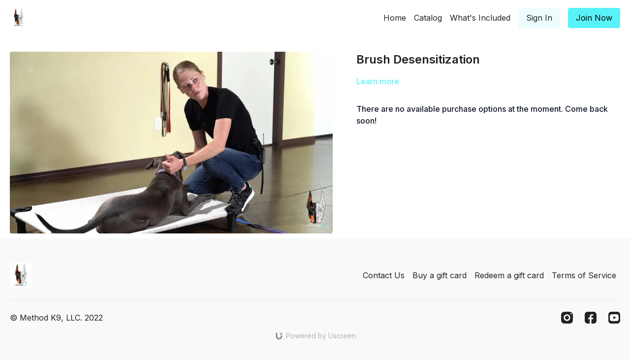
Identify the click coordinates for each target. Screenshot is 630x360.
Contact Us (384, 275)
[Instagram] (567, 318)
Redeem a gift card (509, 275)
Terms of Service (584, 275)
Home (394, 18)
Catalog (428, 18)
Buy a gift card (439, 275)
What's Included (480, 18)
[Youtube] (614, 318)
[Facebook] (591, 318)
